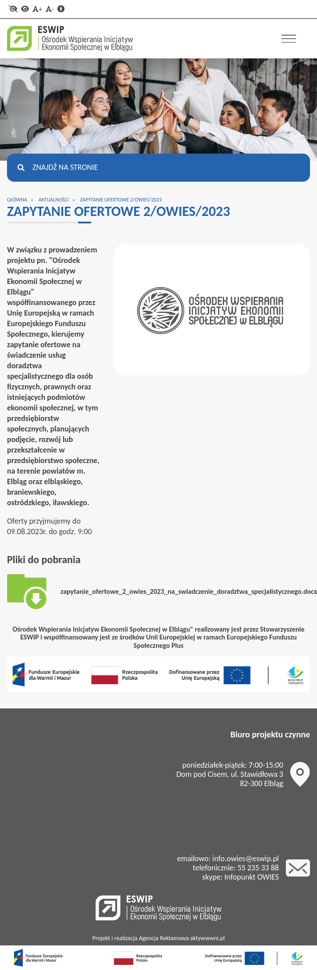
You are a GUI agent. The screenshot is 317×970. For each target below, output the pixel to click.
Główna (17, 200)
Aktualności (54, 200)
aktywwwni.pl (207, 938)
